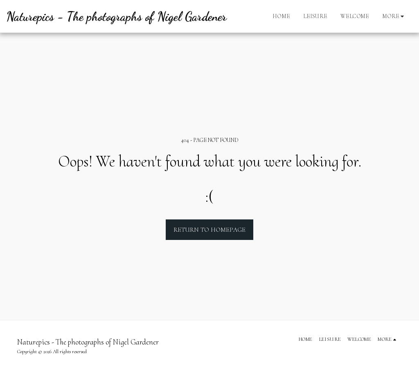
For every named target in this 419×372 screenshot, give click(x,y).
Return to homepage (209, 230)
